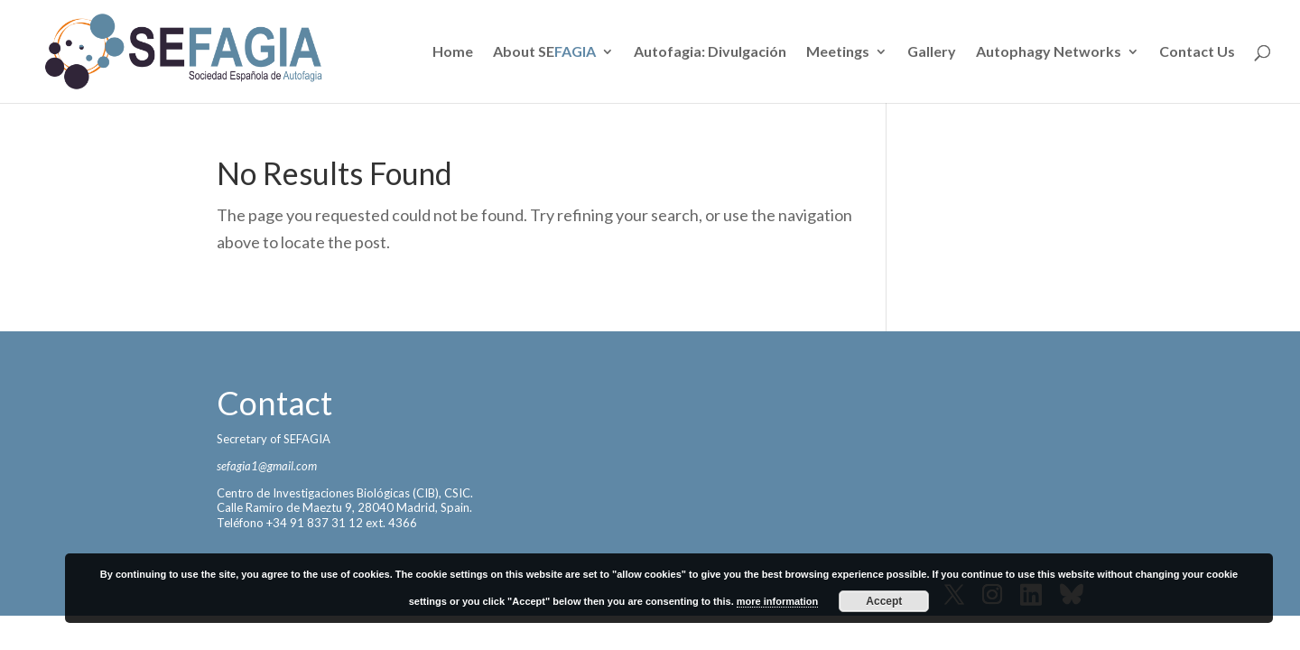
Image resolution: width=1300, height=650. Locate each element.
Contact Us (1197, 52)
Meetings (837, 52)
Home (452, 52)
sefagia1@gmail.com (267, 466)
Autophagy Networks (1048, 52)
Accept (884, 601)
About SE (544, 52)
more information (777, 601)
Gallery (931, 52)
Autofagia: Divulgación (710, 52)
